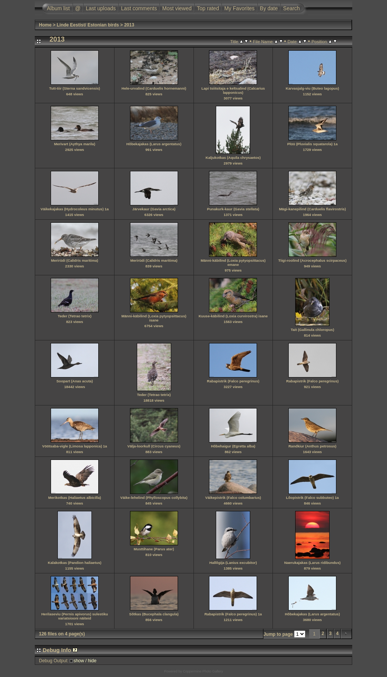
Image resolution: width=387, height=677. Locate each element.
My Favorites (239, 8)
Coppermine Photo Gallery (203, 671)
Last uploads (101, 8)
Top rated (208, 8)
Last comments (139, 8)
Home (45, 25)
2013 (129, 25)
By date (269, 8)
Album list (58, 8)
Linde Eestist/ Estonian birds (88, 25)
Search (291, 8)
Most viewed (177, 8)
